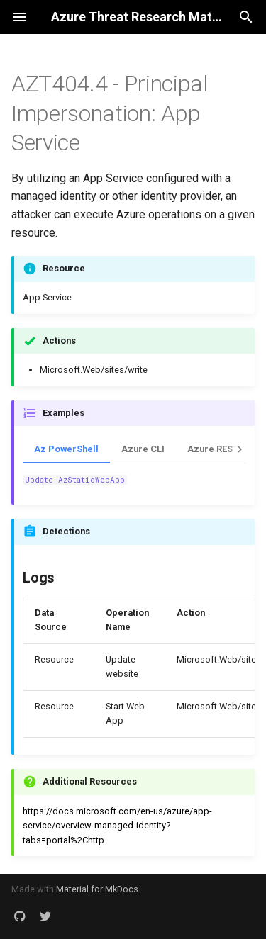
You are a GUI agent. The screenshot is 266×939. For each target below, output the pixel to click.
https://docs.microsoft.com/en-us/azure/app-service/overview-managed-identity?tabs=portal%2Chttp (117, 825)
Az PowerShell (66, 449)
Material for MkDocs (97, 889)
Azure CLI (143, 449)
